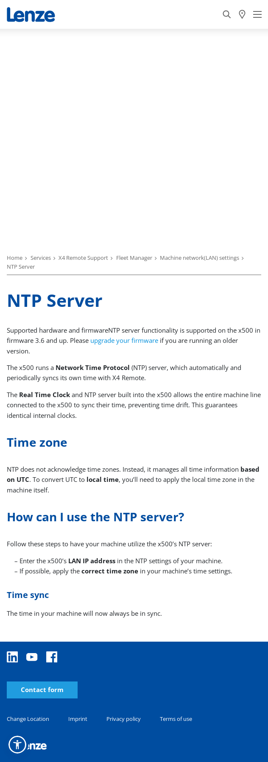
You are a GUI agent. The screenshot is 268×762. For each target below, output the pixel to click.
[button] (17, 745)
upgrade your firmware (125, 340)
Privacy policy (123, 719)
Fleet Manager (134, 257)
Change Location (28, 719)
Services (41, 257)
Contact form (42, 690)
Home (14, 257)
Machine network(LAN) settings (199, 257)
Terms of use (176, 719)
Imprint (77, 719)
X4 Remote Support (83, 257)
